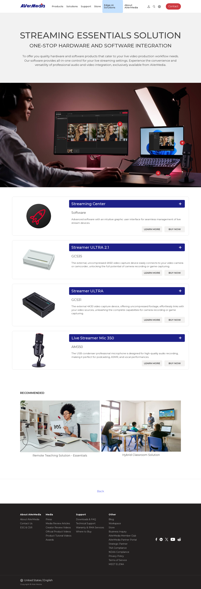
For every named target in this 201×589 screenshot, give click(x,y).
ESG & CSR (26, 527)
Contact (173, 6)
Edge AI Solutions (109, 6)
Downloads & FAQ (86, 519)
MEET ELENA (116, 564)
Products (57, 6)
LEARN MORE (152, 229)
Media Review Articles (58, 523)
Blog (111, 519)
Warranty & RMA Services (90, 527)
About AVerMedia (131, 6)
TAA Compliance (118, 548)
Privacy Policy (116, 556)
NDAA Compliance (119, 552)
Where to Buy (84, 531)
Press (49, 519)
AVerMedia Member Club (122, 535)
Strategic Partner (118, 543)
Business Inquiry (118, 531)
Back (100, 491)
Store (97, 6)
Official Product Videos (58, 531)
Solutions (72, 6)
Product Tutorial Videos (58, 535)
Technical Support (85, 523)
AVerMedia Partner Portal (123, 539)
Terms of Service (118, 560)
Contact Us (26, 523)
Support (86, 6)
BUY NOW (175, 229)
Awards (50, 539)
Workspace (115, 523)
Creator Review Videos (58, 527)
